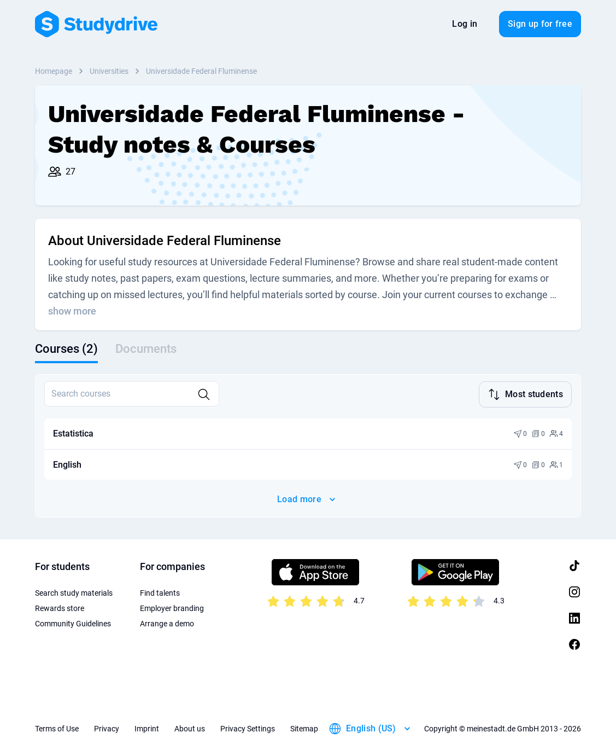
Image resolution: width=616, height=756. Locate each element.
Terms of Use (57, 728)
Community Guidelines (73, 623)
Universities (109, 71)
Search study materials (74, 593)
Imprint (146, 728)
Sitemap (304, 728)
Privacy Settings (247, 728)
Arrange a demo (167, 623)
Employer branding (172, 608)
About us (189, 728)
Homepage (53, 71)
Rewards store (59, 608)
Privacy (106, 728)
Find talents (160, 593)
